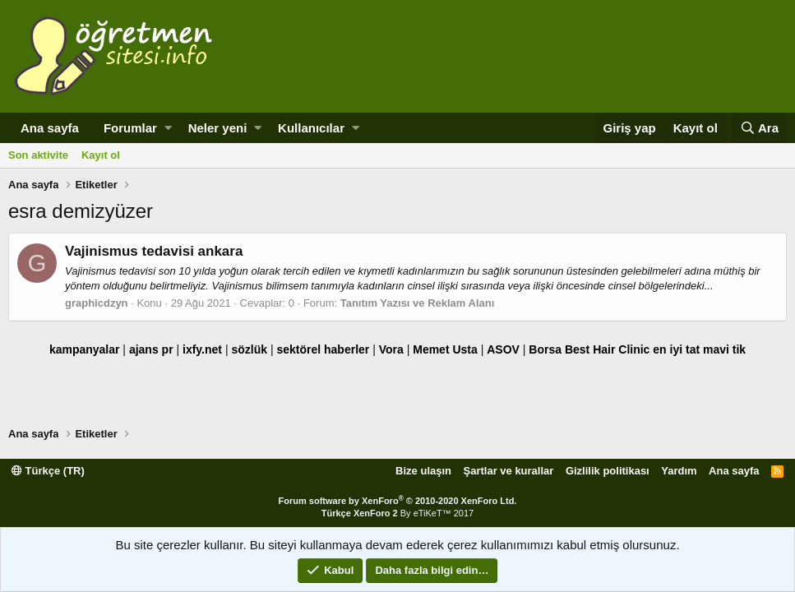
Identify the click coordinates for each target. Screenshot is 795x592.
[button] (168, 128)
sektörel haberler (322, 349)
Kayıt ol (100, 155)
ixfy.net (202, 349)
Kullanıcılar (311, 128)
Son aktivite (38, 155)
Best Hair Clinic (607, 349)
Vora (391, 349)
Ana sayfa (50, 128)
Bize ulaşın (423, 471)
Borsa (545, 349)
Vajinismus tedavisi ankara (154, 251)
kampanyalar (84, 349)
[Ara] (759, 128)
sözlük (249, 349)
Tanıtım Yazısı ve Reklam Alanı (417, 303)
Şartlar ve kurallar (509, 471)
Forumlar (130, 128)
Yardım (678, 471)
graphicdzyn (96, 303)
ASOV (503, 349)
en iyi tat (676, 349)
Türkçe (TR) (48, 471)
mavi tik (724, 349)
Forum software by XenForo (398, 501)
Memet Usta (445, 349)
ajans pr (151, 349)
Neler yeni (217, 128)
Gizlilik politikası (607, 471)
